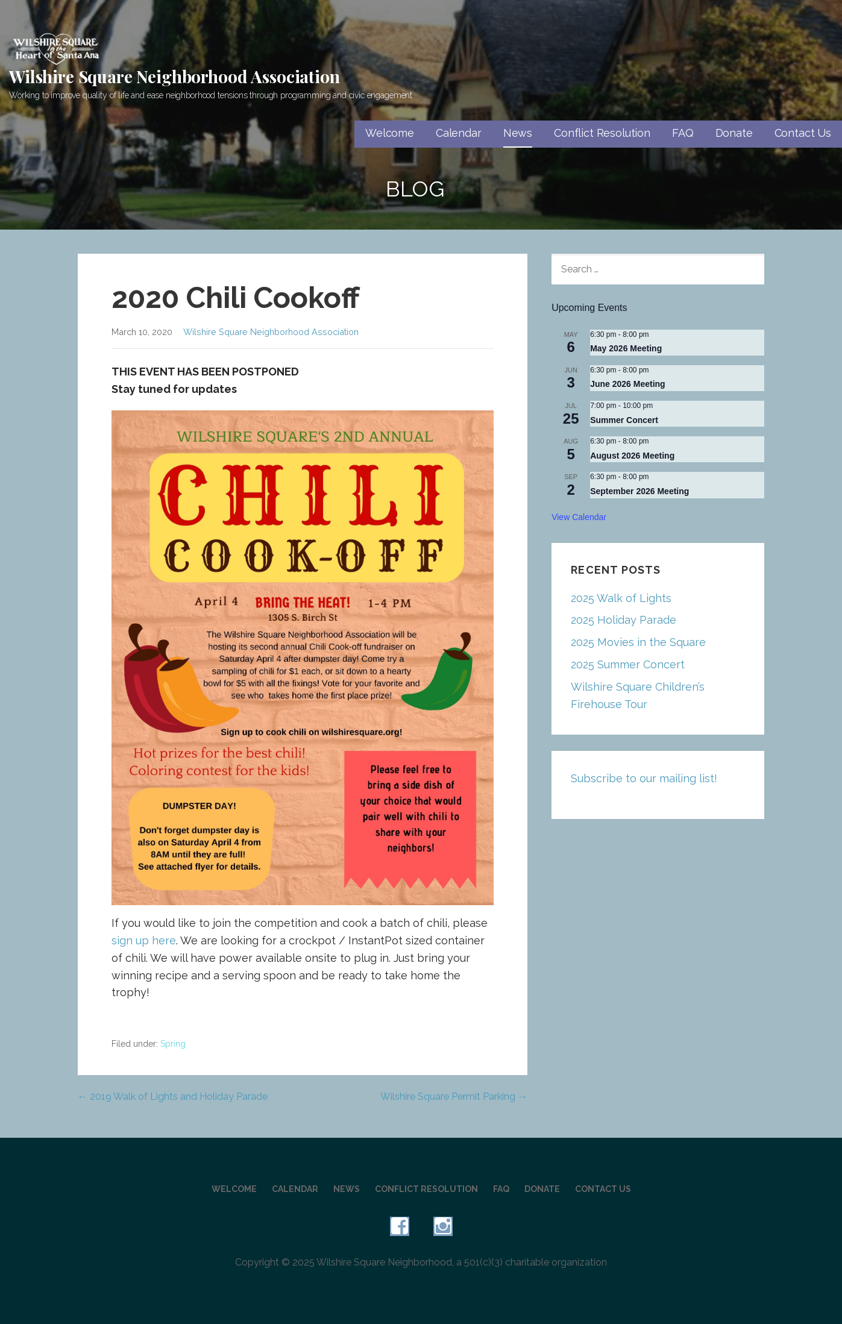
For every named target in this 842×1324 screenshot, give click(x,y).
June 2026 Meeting (627, 384)
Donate (734, 133)
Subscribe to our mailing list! (644, 778)
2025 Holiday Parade (623, 619)
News (517, 133)
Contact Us (802, 133)
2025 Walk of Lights (621, 598)
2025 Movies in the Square (638, 642)
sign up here (144, 940)
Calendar (459, 133)
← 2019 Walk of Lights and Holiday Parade (173, 1096)
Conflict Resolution (602, 133)
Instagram (443, 1226)
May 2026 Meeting (626, 348)
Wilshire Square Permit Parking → (453, 1096)
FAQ (683, 133)
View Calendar (578, 517)
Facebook (399, 1226)
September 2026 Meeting (639, 491)
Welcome (389, 133)
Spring (173, 1044)
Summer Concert (624, 420)
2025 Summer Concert (628, 664)
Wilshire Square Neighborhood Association (174, 76)
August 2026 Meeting (632, 455)
